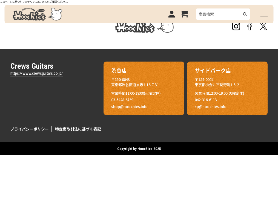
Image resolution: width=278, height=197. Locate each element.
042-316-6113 (206, 99)
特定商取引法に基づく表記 (78, 129)
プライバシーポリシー (29, 129)
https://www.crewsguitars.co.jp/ (36, 73)
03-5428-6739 (122, 99)
